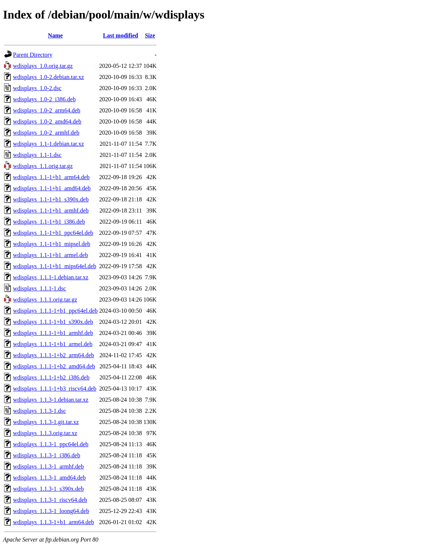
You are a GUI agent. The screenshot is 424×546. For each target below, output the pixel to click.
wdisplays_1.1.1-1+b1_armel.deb (52, 344)
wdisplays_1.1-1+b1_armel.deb (50, 255)
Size (150, 35)
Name (55, 35)
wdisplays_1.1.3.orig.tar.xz (45, 433)
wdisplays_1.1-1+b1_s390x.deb (51, 199)
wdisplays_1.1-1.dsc (37, 155)
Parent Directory (32, 55)
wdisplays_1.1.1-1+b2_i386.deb (51, 377)
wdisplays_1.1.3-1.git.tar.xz (46, 422)
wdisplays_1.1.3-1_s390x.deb (48, 489)
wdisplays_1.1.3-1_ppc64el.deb (50, 444)
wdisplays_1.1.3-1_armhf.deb (48, 466)
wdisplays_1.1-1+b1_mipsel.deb (51, 244)
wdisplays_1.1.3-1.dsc (39, 411)
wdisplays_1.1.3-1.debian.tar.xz (50, 400)
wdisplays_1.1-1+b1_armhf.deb (51, 210)
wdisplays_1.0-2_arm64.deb (46, 110)
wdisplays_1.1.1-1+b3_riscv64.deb (55, 388)
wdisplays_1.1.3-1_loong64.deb (51, 511)
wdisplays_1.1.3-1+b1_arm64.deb (53, 522)
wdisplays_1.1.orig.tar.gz (43, 166)
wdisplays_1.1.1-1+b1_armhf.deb (53, 333)
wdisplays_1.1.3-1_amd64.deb (49, 477)
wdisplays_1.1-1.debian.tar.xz (48, 144)
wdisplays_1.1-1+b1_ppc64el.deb (53, 233)
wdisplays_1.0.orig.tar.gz (43, 66)
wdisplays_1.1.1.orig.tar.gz (45, 299)
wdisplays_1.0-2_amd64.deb (47, 121)
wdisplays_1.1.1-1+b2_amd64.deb (54, 366)
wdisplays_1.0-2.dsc (37, 88)
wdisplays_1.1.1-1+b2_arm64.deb (53, 355)
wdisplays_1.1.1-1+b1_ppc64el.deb (55, 310)
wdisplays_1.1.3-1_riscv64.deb (50, 500)
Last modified (120, 35)
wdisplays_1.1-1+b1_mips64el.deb (54, 266)
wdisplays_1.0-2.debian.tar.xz (48, 77)
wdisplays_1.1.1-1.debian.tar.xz (50, 277)
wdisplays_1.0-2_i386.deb (44, 99)
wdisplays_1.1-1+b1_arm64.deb (51, 177)
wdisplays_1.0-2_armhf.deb (46, 132)
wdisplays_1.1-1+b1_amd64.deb (52, 188)
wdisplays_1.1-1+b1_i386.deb (49, 221)
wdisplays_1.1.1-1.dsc (39, 288)
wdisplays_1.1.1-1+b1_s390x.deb (53, 322)
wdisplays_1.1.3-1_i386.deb (46, 455)
